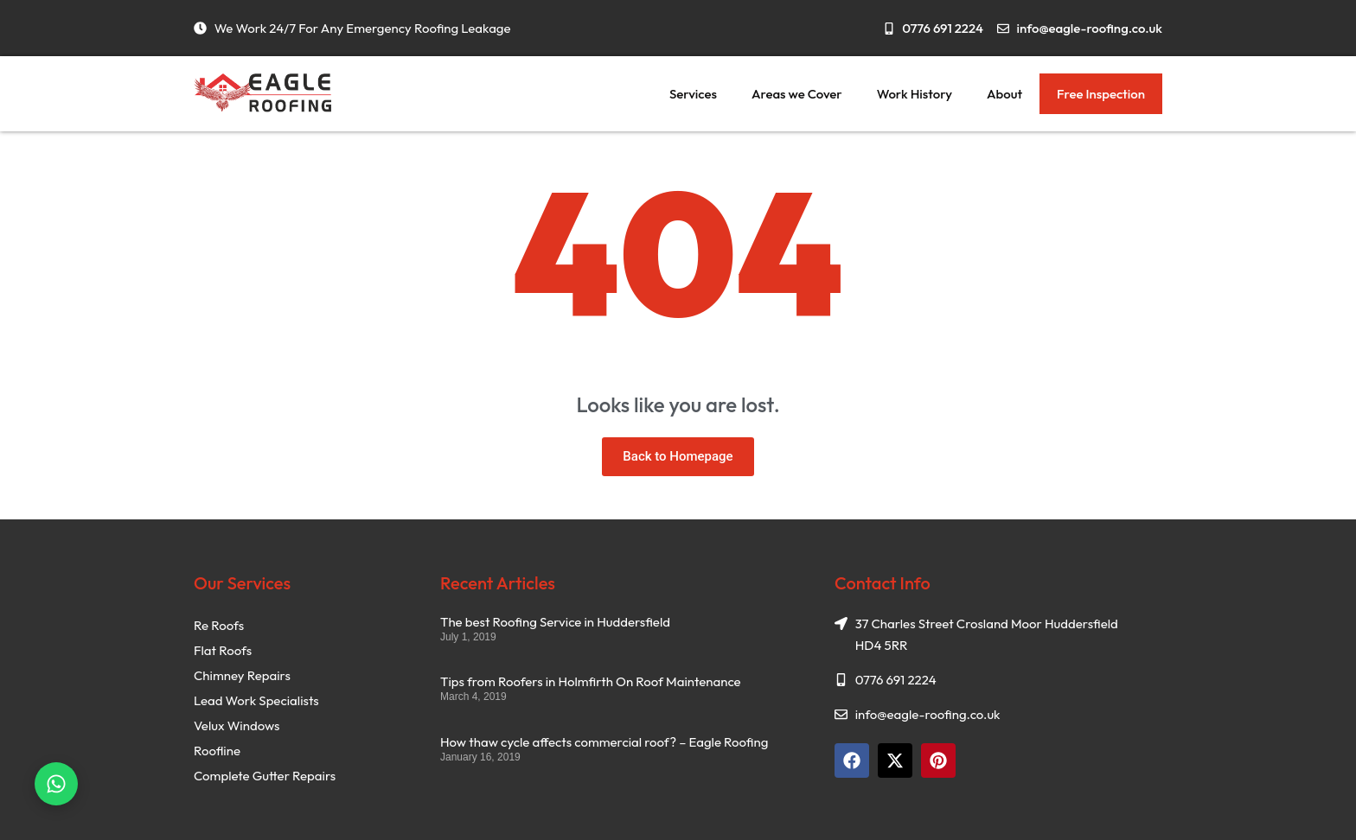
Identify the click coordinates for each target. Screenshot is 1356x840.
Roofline (217, 750)
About (1004, 94)
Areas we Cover (797, 94)
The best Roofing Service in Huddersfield (555, 622)
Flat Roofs (223, 650)
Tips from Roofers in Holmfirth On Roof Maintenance (590, 681)
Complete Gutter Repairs (265, 775)
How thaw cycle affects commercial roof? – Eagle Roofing (604, 742)
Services (693, 94)
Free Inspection (1101, 94)
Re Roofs (219, 625)
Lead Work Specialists (256, 700)
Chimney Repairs (242, 675)
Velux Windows (236, 725)
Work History (914, 94)
